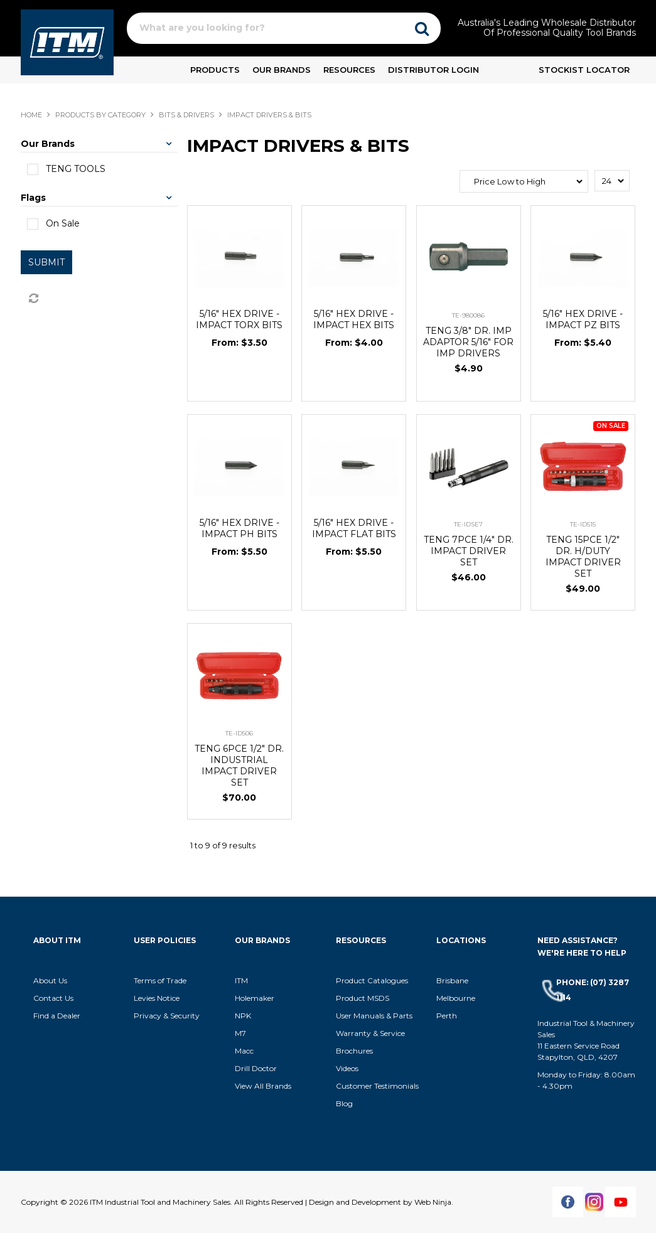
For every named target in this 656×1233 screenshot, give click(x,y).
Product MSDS (362, 998)
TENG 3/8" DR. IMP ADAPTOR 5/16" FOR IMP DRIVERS (468, 342)
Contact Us (53, 998)
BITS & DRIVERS (186, 114)
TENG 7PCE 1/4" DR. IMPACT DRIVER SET (469, 551)
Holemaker (254, 998)
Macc (244, 1050)
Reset (32, 298)
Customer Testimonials (377, 1086)
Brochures (354, 1050)
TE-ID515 (583, 524)
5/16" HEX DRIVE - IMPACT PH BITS (239, 528)
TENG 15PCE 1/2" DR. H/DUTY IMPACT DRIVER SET (583, 556)
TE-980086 (468, 315)
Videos (347, 1068)
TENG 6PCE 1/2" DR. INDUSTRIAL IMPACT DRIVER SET (239, 765)
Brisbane (452, 980)
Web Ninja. (433, 1202)
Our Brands (281, 70)
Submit (46, 262)
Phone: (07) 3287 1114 (592, 990)
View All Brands (263, 1086)
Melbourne (455, 998)
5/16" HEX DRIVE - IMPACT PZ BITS (583, 319)
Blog (344, 1103)
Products (215, 70)
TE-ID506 (239, 733)
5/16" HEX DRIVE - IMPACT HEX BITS (353, 319)
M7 (240, 1033)
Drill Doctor (256, 1068)
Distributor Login (433, 70)
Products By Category (100, 114)
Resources (349, 70)
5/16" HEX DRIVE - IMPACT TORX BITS (239, 319)
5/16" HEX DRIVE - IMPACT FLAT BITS (354, 528)
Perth (446, 1015)
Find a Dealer (56, 1015)
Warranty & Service (370, 1033)
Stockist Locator (584, 70)
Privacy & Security (168, 1015)
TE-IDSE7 (468, 524)
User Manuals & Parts (374, 1015)
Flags (33, 197)
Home (31, 114)
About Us (50, 980)
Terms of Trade (160, 980)
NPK (243, 1015)
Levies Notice (157, 998)
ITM (241, 980)
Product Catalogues (372, 980)
